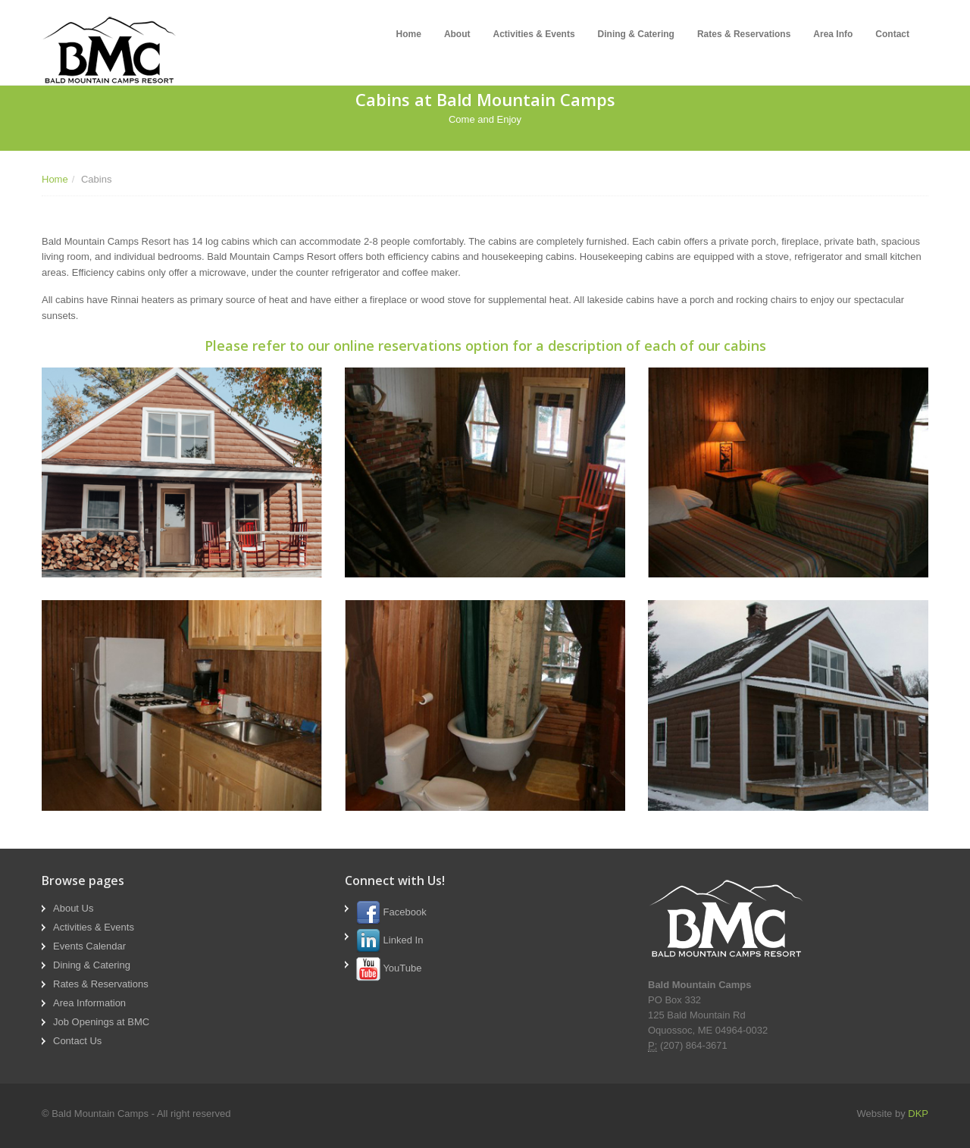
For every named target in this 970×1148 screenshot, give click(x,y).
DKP (918, 1113)
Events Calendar (89, 946)
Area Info (833, 34)
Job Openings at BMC (101, 1022)
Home (408, 34)
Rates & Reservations (743, 34)
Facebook (391, 912)
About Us (73, 908)
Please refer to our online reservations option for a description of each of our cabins (485, 345)
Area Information (89, 1003)
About (457, 34)
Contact (892, 34)
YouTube (388, 968)
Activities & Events (534, 34)
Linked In (389, 940)
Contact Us (77, 1040)
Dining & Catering (636, 34)
